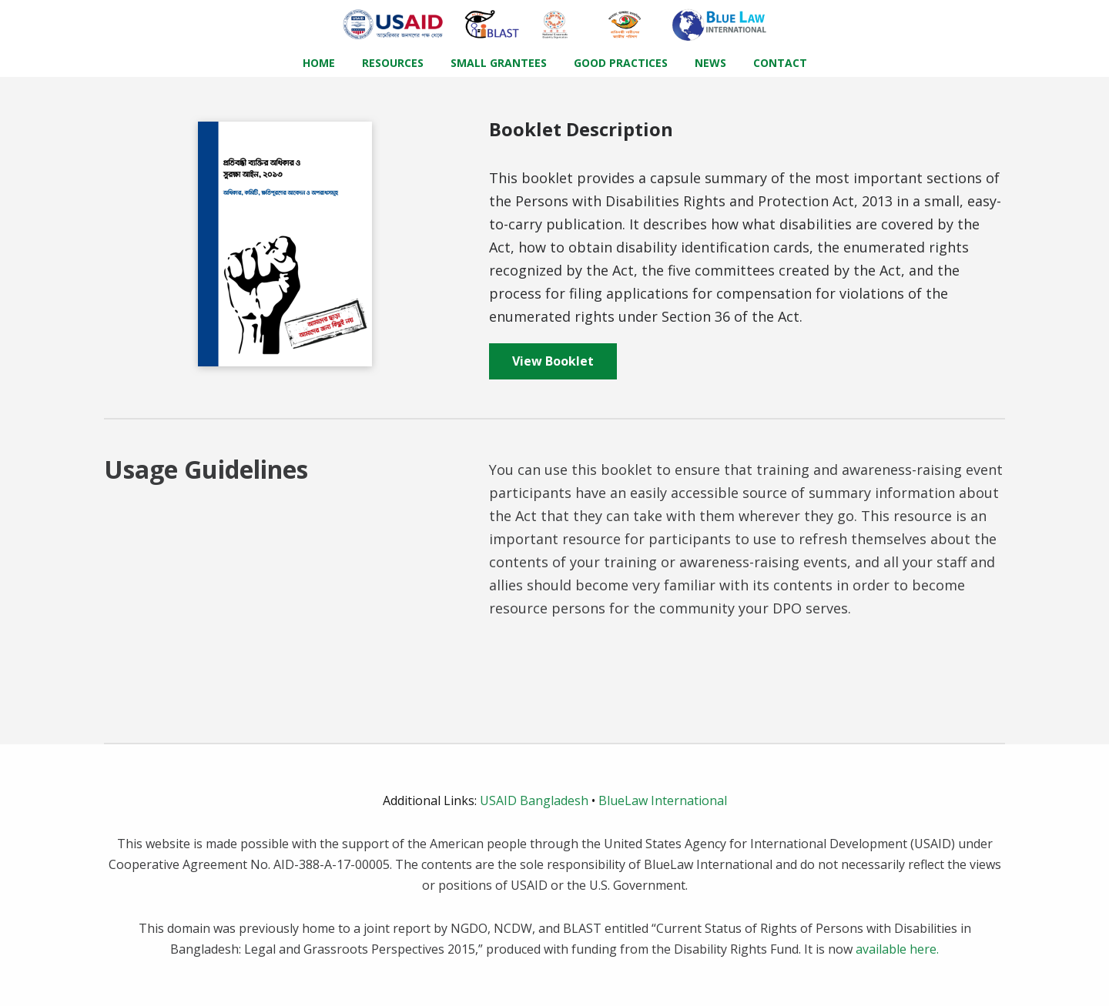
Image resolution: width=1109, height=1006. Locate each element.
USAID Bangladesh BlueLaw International (555, 800)
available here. (897, 949)
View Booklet (553, 361)
